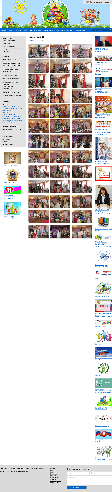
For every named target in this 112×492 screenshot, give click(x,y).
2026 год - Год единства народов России (102, 63)
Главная (3, 30)
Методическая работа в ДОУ (103, 326)
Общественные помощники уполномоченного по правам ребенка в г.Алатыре (103, 314)
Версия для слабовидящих (100, 2)
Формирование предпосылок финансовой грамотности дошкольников (103, 390)
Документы (5, 51)
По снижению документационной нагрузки (103, 458)
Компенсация (6, 139)
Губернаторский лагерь (102, 426)
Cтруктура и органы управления (12, 49)
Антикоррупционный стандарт (101, 440)
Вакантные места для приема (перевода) (11, 83)
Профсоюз (37, 30)
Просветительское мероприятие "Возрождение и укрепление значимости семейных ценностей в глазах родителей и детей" (12, 118)
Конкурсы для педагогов (102, 296)
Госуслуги (98, 74)
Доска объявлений (100, 182)
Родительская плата (8, 136)
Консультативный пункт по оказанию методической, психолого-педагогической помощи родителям (103, 131)
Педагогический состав (9, 59)
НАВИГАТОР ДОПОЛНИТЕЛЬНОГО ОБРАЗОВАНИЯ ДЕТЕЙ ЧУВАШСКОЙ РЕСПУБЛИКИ (103, 244)
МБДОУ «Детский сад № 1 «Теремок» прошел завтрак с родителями (12, 108)
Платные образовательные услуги (10, 79)
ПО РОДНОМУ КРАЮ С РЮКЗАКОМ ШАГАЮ (101, 408)
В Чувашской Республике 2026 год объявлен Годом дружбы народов (103, 115)
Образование (6, 54)
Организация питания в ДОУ (12, 165)
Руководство (6, 57)
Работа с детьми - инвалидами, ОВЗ (9, 217)
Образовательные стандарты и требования (11, 96)
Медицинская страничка (51, 30)
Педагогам (5, 142)
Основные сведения (8, 46)
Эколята (97, 375)
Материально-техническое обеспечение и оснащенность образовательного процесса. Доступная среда (11, 64)
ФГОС (97, 278)
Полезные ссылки (7, 144)
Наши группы (27, 30)
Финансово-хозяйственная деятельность (10, 70)
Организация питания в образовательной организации (11, 92)
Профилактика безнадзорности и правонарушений (9, 196)
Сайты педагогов (67, 30)
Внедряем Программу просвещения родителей (102, 162)
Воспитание (98, 344)
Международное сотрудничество (7, 87)
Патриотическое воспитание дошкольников (103, 358)
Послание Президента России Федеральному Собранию (101, 49)
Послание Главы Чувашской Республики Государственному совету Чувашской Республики (103, 90)
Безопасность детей (10, 182)
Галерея (18, 30)
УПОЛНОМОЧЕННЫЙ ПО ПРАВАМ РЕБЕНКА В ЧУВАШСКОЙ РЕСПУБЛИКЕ (102, 211)
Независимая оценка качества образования (101, 265)
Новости (11, 30)
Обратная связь (79, 30)
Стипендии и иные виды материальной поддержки (10, 74)
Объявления (6, 134)
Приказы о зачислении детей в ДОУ (11, 130)
